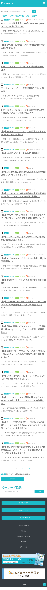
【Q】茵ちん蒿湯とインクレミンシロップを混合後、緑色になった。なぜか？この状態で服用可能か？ (23, 329)
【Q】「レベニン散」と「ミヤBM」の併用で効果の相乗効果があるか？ (23, 238)
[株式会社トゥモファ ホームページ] (23, 575)
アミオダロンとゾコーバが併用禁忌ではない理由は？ (22, 89)
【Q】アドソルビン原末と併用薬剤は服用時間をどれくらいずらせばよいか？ (23, 173)
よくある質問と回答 (23, 517)
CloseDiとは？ (23, 510)
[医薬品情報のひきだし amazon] (23, 560)
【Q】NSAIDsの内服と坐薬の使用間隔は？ (21, 153)
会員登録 (3, 474)
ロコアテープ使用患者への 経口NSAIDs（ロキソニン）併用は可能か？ (22, 25)
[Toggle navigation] (44, 3)
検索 (34, 11)
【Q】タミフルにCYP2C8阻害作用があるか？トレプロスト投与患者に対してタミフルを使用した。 (23, 400)
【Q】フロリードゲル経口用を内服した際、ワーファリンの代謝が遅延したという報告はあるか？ (23, 304)
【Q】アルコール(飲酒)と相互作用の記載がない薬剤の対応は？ (23, 46)
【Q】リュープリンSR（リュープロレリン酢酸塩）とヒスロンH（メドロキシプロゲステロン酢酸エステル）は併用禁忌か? (23, 425)
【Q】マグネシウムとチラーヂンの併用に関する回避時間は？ (23, 260)
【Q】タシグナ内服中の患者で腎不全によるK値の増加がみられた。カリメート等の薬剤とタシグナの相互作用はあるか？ (23, 450)
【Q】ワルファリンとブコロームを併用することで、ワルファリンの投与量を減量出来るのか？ (23, 216)
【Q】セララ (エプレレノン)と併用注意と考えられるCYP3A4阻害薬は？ (23, 133)
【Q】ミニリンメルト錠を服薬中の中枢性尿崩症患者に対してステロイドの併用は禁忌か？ (23, 195)
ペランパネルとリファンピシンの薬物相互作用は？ (22, 68)
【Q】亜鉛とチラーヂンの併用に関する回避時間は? (23, 281)
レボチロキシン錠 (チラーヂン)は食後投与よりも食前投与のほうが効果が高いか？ (22, 111)
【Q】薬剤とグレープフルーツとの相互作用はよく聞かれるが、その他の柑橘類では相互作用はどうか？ (23, 354)
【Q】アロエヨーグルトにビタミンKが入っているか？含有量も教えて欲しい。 (23, 377)
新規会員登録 (23, 503)
